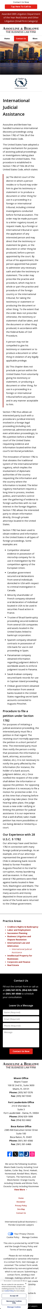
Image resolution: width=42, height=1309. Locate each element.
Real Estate (13, 965)
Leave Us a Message (21, 1005)
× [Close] (26, 1283)
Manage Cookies (30, 1237)
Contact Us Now (21, 5)
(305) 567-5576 (25, 1092)
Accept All (14, 1296)
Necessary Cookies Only (14, 1302)
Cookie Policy (13, 1237)
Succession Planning (17, 933)
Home (7, 38)
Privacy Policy (21, 1205)
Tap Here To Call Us (21, 6)
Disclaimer (21, 1202)
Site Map (21, 1209)
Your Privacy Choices (21, 1233)
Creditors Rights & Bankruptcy (22, 926)
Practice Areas (12, 921)
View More (19, 1189)
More (35, 38)
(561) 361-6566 (25, 1140)
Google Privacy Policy (23, 1246)
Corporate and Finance (18, 962)
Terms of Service (18, 1249)
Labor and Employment (19, 930)
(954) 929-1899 (25, 1116)
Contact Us (21, 38)
